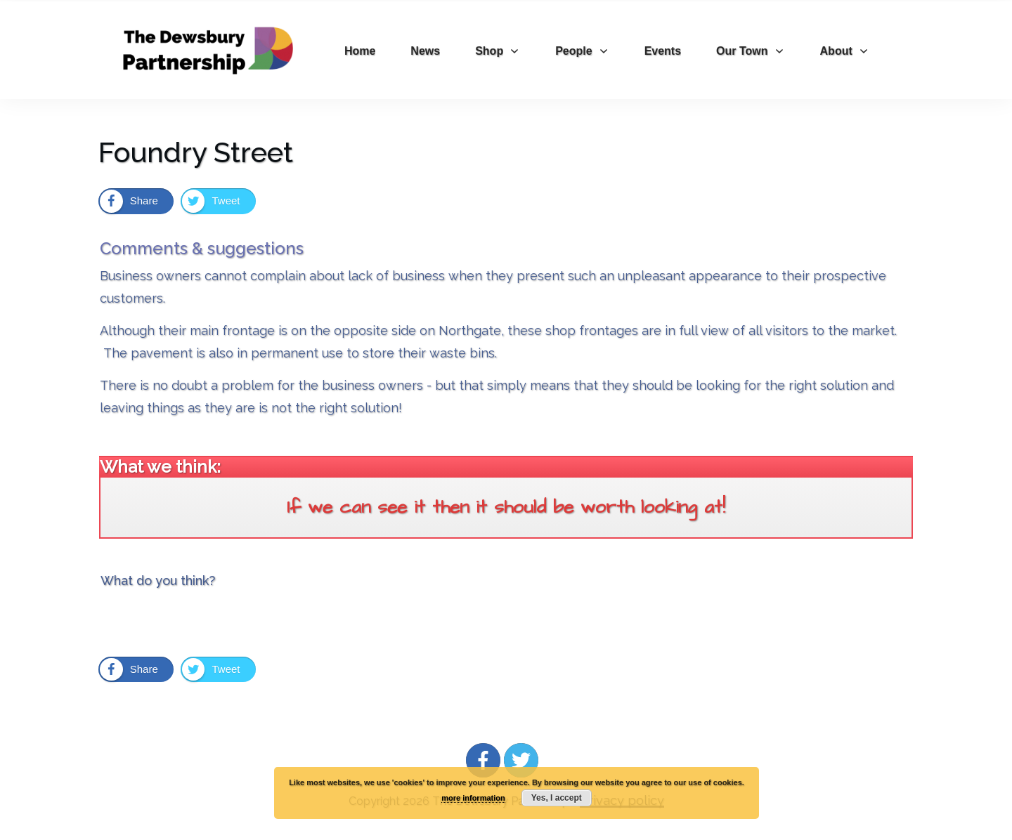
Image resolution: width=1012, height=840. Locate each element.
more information (473, 798)
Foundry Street (195, 152)
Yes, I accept (556, 798)
